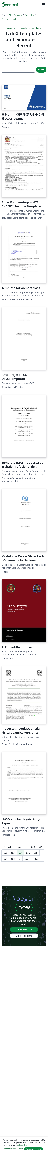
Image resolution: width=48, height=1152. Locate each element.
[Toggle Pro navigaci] (43, 4)
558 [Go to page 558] (13, 859)
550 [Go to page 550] (33, 847)
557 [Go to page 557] (5, 859)
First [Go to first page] (7, 847)
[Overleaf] (10, 4)
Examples (29, 15)
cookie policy (21, 1145)
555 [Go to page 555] (28, 853)
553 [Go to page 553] (13, 853)
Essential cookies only (13, 1149)
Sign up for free (24, 929)
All (10, 15)
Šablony (18, 15)
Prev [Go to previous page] (18, 847)
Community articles (11, 19)
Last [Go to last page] (38, 859)
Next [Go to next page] (28, 859)
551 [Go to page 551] (40, 847)
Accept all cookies (33, 1149)
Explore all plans (24, 935)
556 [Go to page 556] (35, 853)
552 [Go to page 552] (5, 853)
